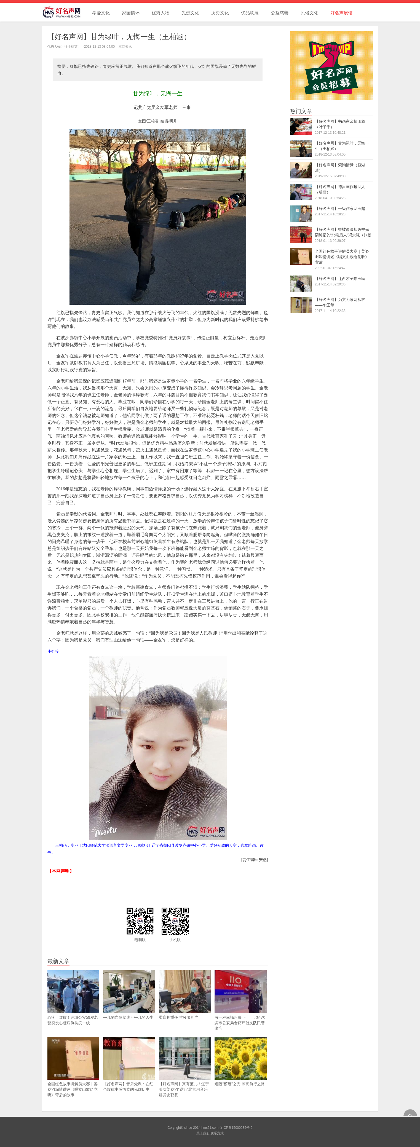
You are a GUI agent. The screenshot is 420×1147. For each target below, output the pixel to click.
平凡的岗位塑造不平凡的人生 (129, 995)
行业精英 (70, 47)
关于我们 (203, 1133)
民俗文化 (309, 12)
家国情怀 (131, 12)
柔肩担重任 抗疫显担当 (185, 995)
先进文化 (190, 12)
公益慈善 (279, 12)
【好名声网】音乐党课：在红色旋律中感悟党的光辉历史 (129, 1064)
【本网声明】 (60, 871)
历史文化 (220, 12)
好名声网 (64, 12)
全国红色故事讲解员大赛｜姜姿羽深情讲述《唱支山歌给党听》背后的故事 (73, 1067)
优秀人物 (160, 12)
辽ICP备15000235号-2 (236, 1128)
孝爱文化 (101, 12)
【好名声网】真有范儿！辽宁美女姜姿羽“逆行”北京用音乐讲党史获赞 (185, 1067)
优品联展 (250, 12)
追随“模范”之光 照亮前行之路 (240, 1061)
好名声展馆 (341, 12)
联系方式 (217, 1133)
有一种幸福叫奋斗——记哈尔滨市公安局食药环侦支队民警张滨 (240, 1000)
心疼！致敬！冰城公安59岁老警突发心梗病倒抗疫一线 (73, 997)
